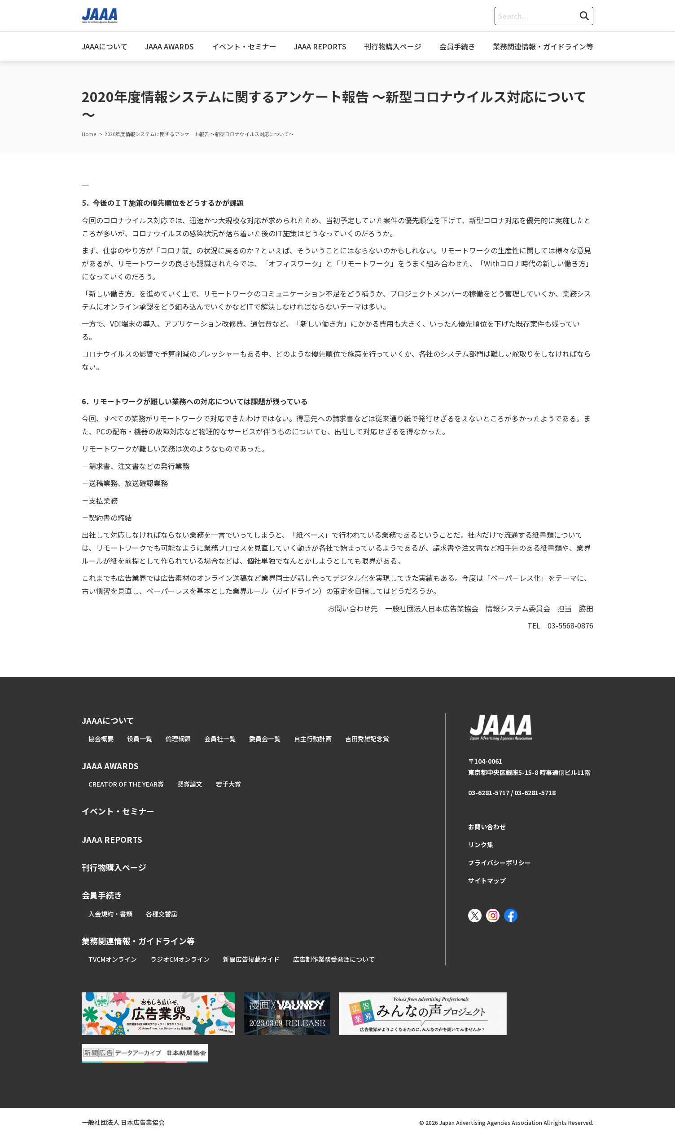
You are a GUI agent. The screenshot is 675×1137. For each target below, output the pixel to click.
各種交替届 (161, 913)
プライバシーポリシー (499, 862)
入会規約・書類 (110, 913)
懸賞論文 (189, 783)
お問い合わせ (487, 826)
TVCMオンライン (112, 959)
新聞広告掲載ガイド (251, 959)
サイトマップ (487, 880)
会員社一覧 (220, 738)
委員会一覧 (265, 738)
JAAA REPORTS (320, 46)
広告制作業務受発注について (334, 959)
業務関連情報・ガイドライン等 (543, 46)
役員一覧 (139, 738)
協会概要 (101, 738)
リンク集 (480, 844)
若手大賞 (228, 783)
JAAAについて (104, 46)
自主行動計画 (313, 738)
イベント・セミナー (244, 46)
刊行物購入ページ (392, 46)
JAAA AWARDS (169, 46)
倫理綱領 (178, 738)
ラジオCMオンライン (180, 959)
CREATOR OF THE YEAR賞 (126, 783)
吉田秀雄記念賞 (367, 738)
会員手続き (457, 46)
